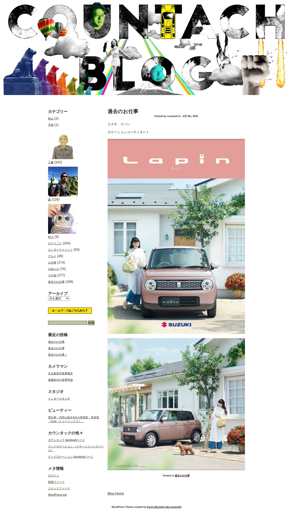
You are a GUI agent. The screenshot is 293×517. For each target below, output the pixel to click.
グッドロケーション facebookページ (70, 456)
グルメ (52, 256)
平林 (51, 125)
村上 (63, 221)
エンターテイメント (60, 249)
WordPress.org (57, 494)
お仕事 (52, 262)
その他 (52, 275)
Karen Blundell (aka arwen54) (164, 507)
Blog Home (116, 493)
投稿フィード (56, 482)
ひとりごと (55, 243)
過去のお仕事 (123, 111)
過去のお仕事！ (57, 354)
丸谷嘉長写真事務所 (60, 373)
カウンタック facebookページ (66, 440)
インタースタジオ (59, 398)
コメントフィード (59, 488)
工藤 (63, 146)
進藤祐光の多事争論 (60, 379)
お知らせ (53, 269)
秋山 (51, 118)
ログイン (53, 475)
